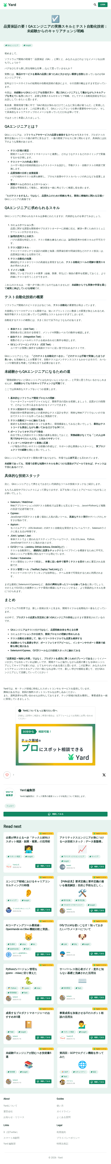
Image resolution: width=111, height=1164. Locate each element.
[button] (10, 806)
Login (103, 4)
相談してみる (55, 814)
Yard (12, 5)
